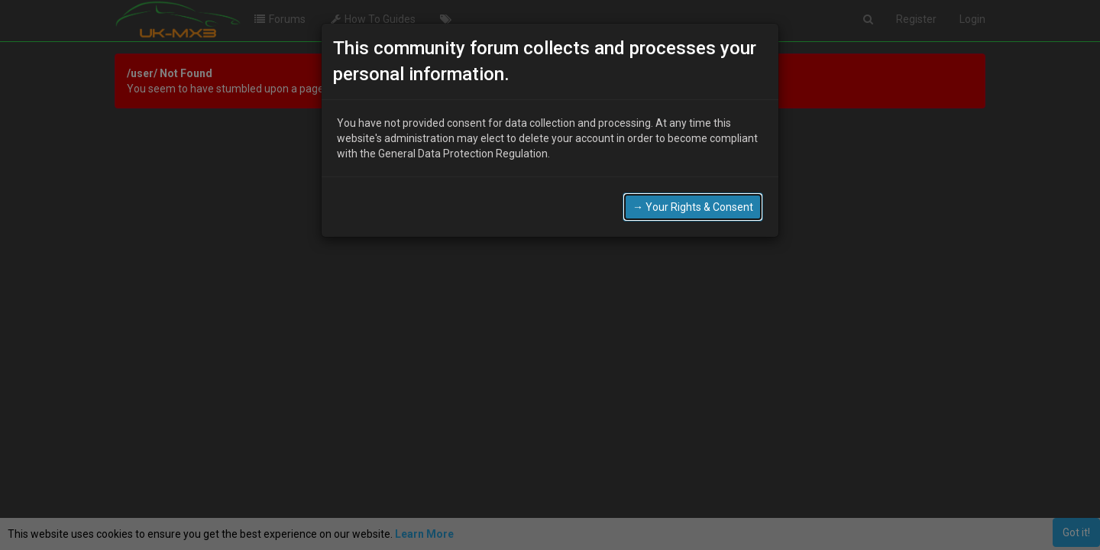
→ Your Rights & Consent (692, 207)
